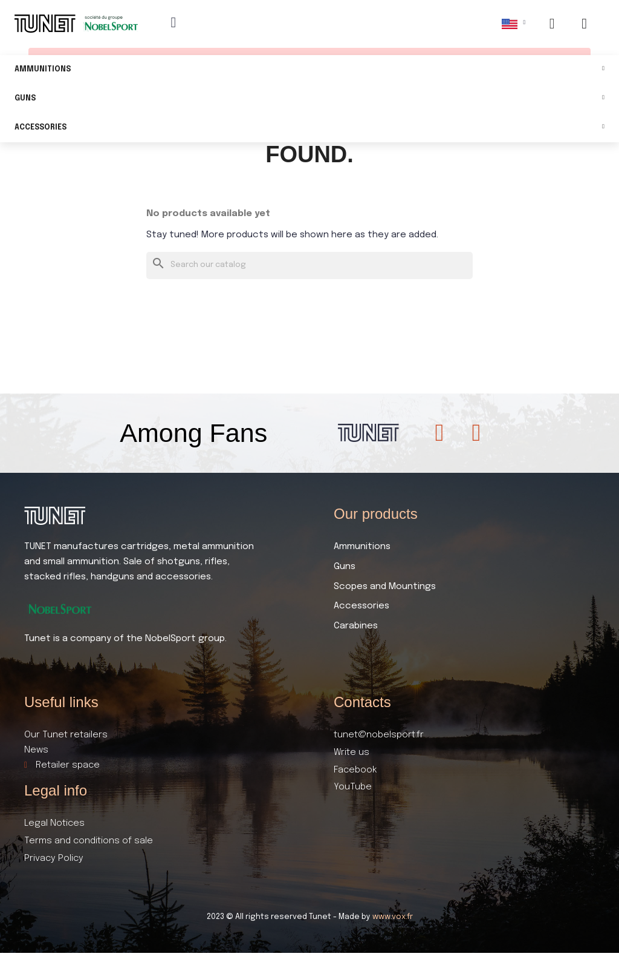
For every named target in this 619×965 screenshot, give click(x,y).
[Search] (309, 265)
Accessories (309, 128)
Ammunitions (309, 69)
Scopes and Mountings (385, 586)
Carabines (356, 626)
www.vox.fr (392, 917)
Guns (309, 99)
